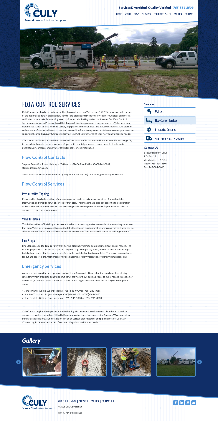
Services (146, 14)
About (128, 14)
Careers (178, 14)
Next (199, 361)
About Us (63, 401)
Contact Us (151, 147)
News (136, 14)
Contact (189, 14)
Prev (18, 361)
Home (119, 14)
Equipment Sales (162, 14)
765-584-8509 (183, 7)
